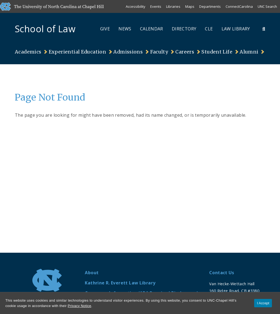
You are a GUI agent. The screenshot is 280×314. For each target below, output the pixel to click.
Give (105, 29)
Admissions (128, 52)
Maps (189, 6)
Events (155, 6)
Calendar (151, 29)
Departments (210, 6)
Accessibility (135, 6)
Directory (184, 29)
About (92, 273)
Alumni (249, 52)
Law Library (236, 29)
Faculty (159, 52)
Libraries (173, 6)
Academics (28, 52)
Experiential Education (77, 52)
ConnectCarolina (239, 6)
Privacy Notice (79, 306)
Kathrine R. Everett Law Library (120, 283)
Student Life (216, 52)
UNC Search (267, 6)
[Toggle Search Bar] (263, 29)
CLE (209, 29)
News (124, 29)
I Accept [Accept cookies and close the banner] (263, 303)
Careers (184, 52)
